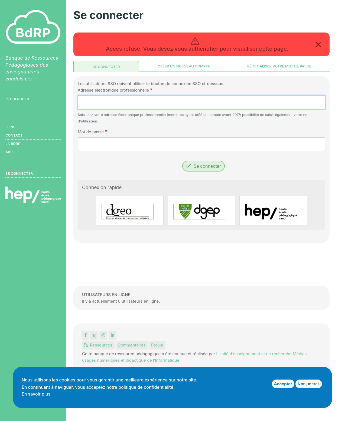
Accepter (283, 383)
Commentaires (132, 345)
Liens (10, 127)
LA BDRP (12, 143)
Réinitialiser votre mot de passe (279, 66)
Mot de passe (91, 131)
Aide (9, 152)
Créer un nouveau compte (184, 66)
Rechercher (17, 99)
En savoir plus (36, 394)
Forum (157, 345)
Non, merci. (309, 383)
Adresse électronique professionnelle (113, 90)
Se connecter (106, 66)
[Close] (318, 44)
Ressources (98, 345)
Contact (13, 135)
